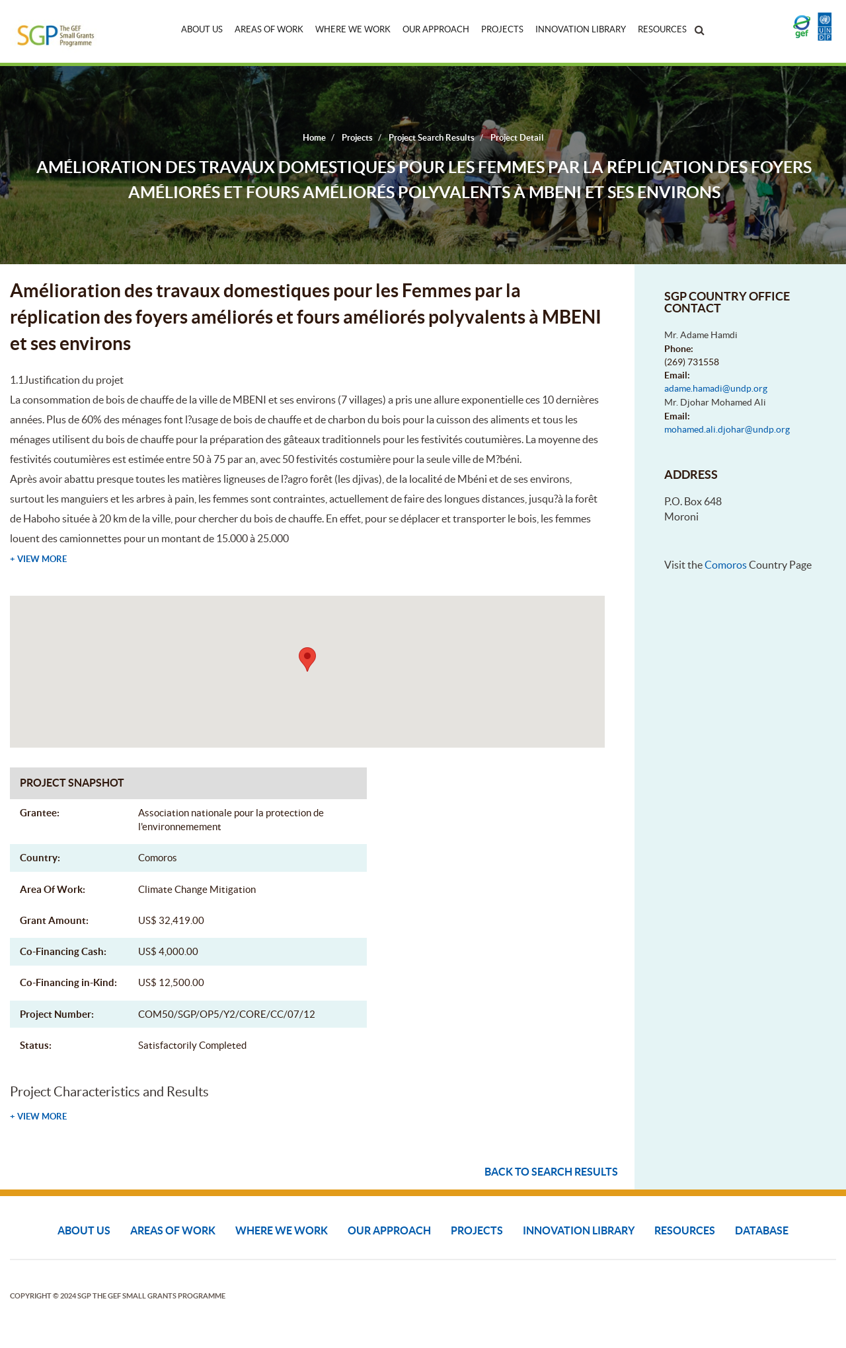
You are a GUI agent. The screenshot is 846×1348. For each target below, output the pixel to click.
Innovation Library (580, 29)
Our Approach (436, 29)
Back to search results (551, 1172)
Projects (502, 29)
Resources (662, 29)
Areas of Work (269, 29)
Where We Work (353, 29)
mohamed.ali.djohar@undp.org (727, 429)
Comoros (726, 565)
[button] (307, 659)
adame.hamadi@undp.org (715, 388)
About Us (202, 29)
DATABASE (761, 1230)
